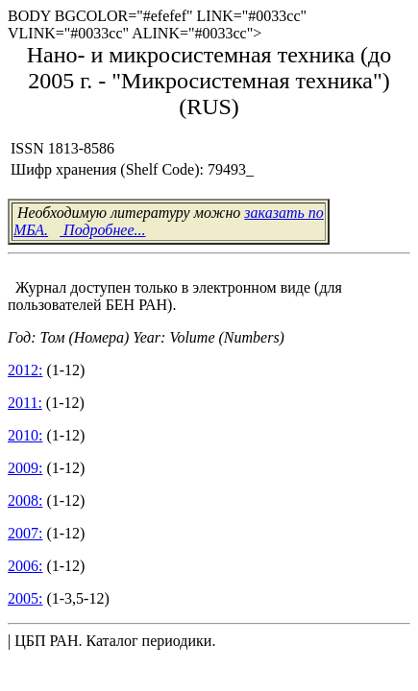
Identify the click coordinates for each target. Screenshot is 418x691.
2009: (25, 468)
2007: (25, 533)
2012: (25, 370)
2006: (25, 566)
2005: (25, 598)
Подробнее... (102, 230)
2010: (25, 435)
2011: (25, 402)
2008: (25, 500)
